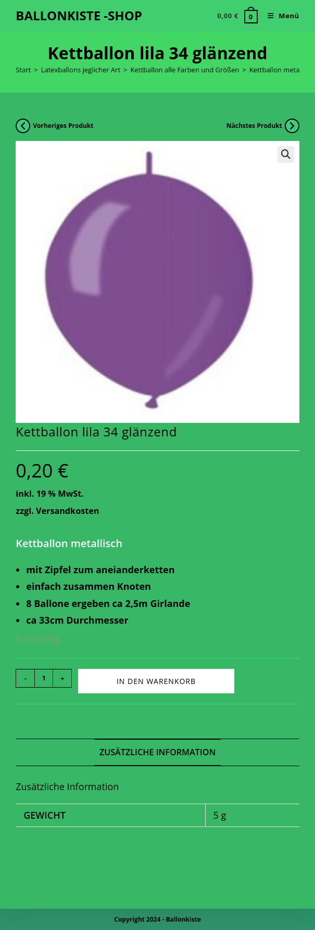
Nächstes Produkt (254, 125)
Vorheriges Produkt (63, 125)
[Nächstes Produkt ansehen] (292, 126)
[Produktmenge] (43, 678)
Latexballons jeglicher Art (80, 69)
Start (23, 69)
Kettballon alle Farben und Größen (184, 69)
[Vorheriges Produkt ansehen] (23, 126)
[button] (286, 154)
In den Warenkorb (156, 681)
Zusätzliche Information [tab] (157, 752)
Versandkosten (67, 510)
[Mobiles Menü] (279, 15)
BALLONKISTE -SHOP (79, 15)
